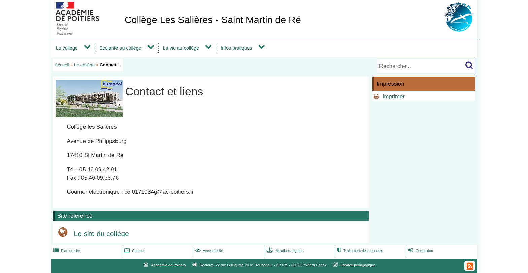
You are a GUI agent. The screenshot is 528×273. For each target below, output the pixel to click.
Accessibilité (208, 251)
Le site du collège (101, 233)
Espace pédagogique (358, 265)
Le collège (67, 48)
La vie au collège (181, 48)
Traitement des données (359, 251)
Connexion (420, 251)
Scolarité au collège (120, 48)
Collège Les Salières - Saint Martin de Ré (213, 19)
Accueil (62, 64)
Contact (134, 251)
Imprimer (394, 96)
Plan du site (66, 251)
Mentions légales (284, 251)
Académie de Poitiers (168, 265)
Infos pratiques (236, 48)
